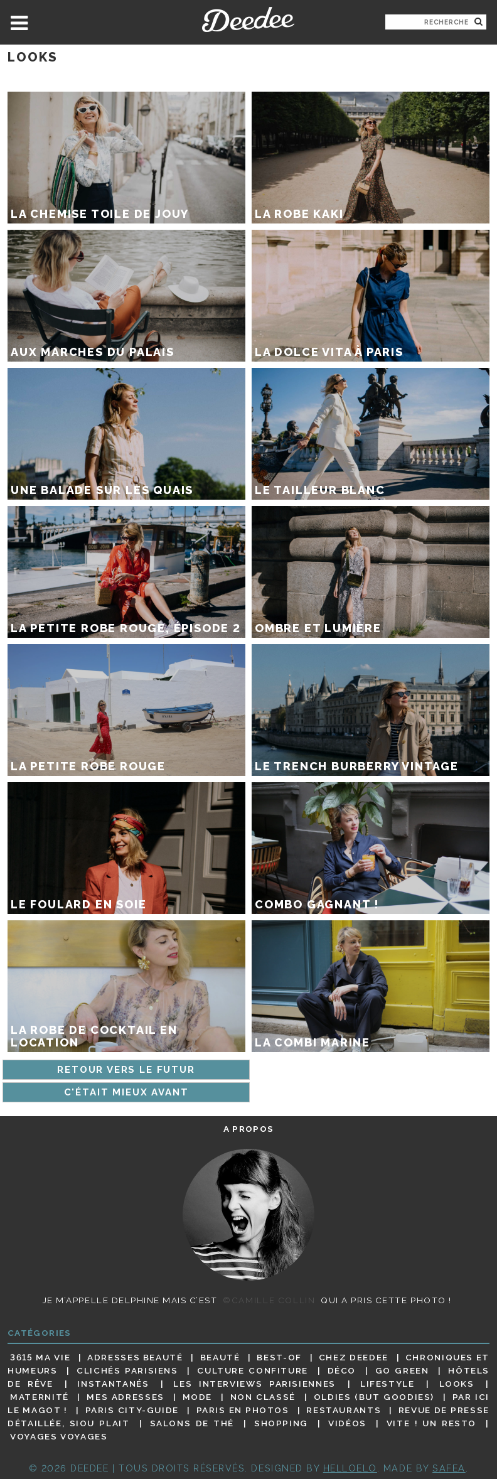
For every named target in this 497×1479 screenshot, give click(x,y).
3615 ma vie (40, 1357)
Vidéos (347, 1423)
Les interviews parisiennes (254, 1384)
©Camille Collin (269, 1300)
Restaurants (343, 1410)
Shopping (281, 1423)
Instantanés (113, 1384)
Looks (456, 1384)
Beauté (220, 1357)
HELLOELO (350, 1468)
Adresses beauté (135, 1357)
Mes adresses (125, 1397)
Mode (198, 1397)
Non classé (263, 1397)
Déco (342, 1370)
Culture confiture (252, 1370)
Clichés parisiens (127, 1370)
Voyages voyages (58, 1437)
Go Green (402, 1370)
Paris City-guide (132, 1410)
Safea (449, 1468)
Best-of (279, 1357)
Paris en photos (242, 1410)
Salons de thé (192, 1423)
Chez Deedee (353, 1357)
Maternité (39, 1397)
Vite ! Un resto (431, 1423)
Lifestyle (387, 1384)
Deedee (248, 19)
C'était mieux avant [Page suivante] (126, 1092)
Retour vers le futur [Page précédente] (126, 1069)
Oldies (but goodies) (374, 1397)
